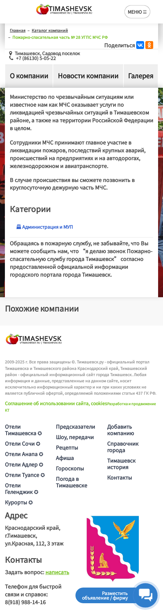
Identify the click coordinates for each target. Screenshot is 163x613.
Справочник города (123, 446)
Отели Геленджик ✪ (21, 488)
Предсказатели (75, 426)
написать (57, 572)
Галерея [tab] (140, 75)
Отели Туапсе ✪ (25, 474)
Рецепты (67, 447)
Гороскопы (70, 468)
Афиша (65, 457)
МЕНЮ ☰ (137, 11)
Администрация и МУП (44, 226)
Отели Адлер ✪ (24, 464)
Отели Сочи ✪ (22, 443)
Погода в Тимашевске (71, 481)
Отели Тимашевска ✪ (23, 429)
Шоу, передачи (75, 437)
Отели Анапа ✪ (24, 454)
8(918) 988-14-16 (25, 602)
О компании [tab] (29, 75)
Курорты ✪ (19, 502)
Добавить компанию (120, 429)
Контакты (119, 477)
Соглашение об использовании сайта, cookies (56, 403)
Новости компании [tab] (88, 75)
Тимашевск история (121, 463)
